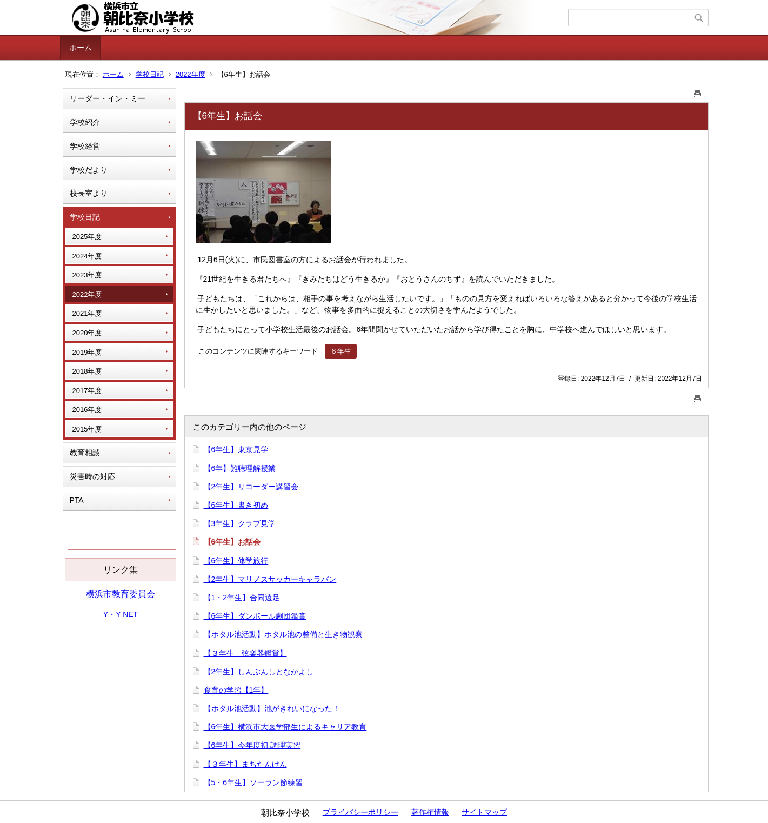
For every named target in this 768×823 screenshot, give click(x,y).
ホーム (80, 47)
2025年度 (87, 237)
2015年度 (87, 429)
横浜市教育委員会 (120, 594)
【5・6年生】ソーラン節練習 (253, 782)
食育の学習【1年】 (236, 690)
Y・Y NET (120, 614)
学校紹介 (85, 122)
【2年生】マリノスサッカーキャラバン (270, 579)
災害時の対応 (92, 476)
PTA (77, 500)
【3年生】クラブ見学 (240, 523)
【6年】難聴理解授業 (240, 468)
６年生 (340, 351)
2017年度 (87, 391)
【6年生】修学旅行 (236, 560)
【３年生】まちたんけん (245, 764)
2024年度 (87, 256)
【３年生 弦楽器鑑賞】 (245, 653)
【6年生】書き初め (236, 505)
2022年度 (190, 74)
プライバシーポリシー (360, 812)
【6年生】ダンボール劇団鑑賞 (255, 616)
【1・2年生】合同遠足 (242, 597)
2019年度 (87, 352)
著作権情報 (430, 812)
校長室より (89, 193)
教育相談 (85, 452)
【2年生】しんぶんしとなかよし (259, 671)
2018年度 (87, 371)
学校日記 (150, 74)
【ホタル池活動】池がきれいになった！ (272, 708)
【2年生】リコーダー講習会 (251, 486)
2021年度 (87, 313)
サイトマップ (484, 812)
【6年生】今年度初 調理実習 (252, 745)
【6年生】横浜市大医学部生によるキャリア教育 (285, 726)
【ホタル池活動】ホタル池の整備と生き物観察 (283, 634)
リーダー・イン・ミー (107, 98)
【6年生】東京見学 (236, 449)
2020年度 (87, 333)
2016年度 (87, 410)
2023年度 (87, 275)
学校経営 (85, 146)
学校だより (89, 169)
